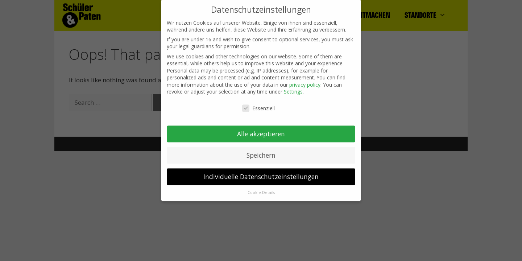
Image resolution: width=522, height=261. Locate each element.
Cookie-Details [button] (261, 187)
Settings (293, 87)
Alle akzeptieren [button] (261, 129)
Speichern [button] (261, 150)
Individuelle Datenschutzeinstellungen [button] (261, 171)
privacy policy (304, 79)
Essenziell (258, 103)
